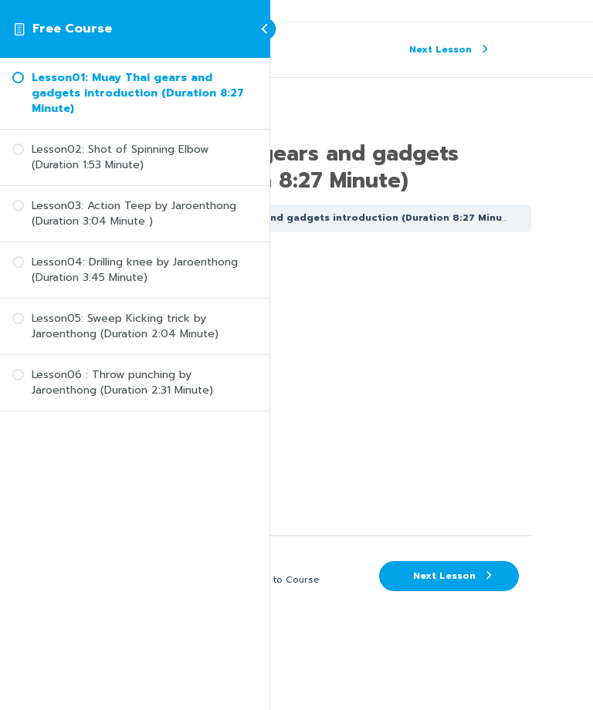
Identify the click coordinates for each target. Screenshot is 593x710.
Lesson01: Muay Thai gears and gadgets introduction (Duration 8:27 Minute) (320, 218)
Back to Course (284, 580)
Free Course (72, 28)
